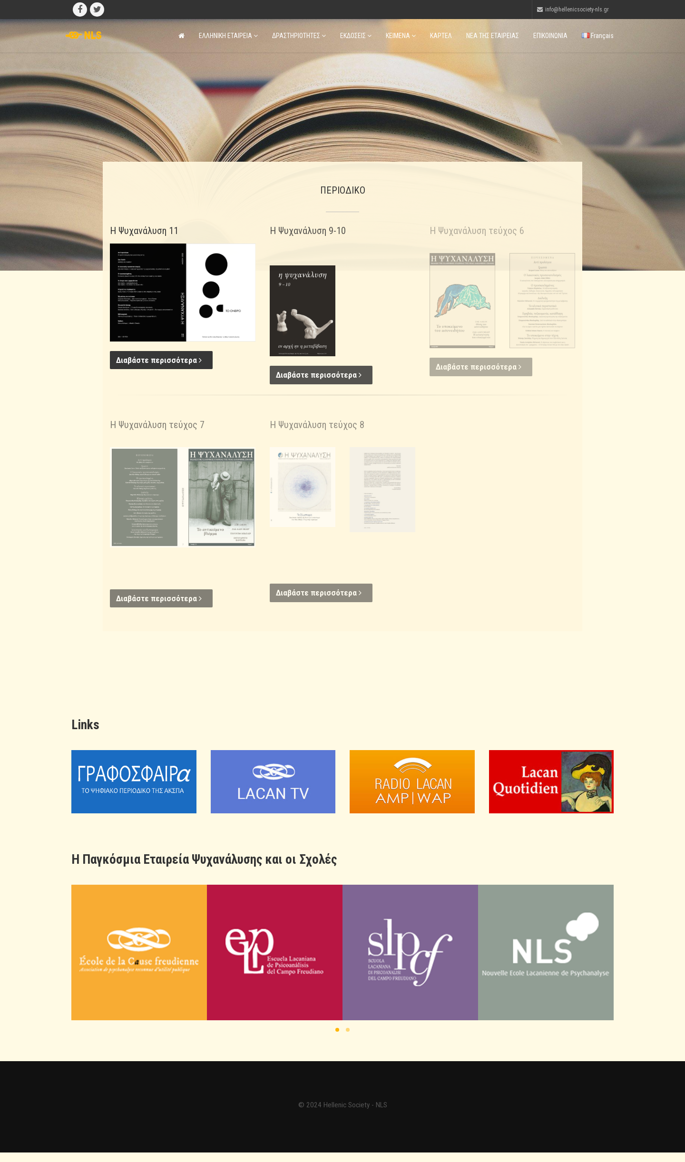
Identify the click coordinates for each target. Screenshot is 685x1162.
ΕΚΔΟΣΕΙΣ (356, 35)
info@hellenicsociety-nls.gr (577, 9)
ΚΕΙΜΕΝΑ (401, 35)
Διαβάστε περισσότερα (159, 360)
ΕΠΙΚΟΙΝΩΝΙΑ (550, 35)
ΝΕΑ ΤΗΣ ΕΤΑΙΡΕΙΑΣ (492, 35)
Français (598, 35)
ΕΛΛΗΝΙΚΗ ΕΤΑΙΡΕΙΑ (228, 35)
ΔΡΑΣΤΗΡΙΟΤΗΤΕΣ (299, 35)
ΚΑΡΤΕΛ (441, 35)
